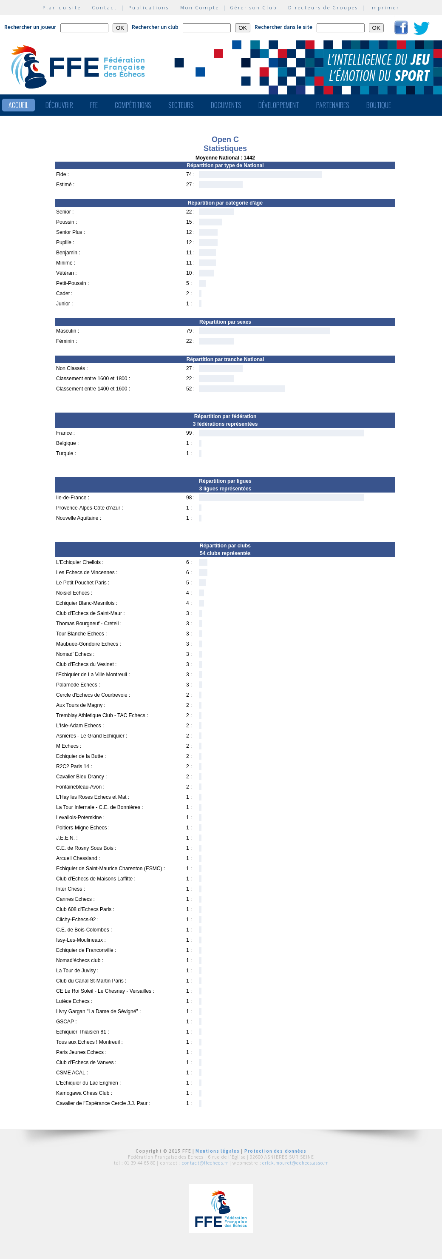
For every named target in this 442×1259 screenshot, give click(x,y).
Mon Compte (199, 7)
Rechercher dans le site (283, 27)
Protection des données (275, 1151)
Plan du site (61, 7)
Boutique (378, 105)
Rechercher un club (155, 27)
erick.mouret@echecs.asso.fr (295, 1163)
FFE (94, 105)
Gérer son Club (253, 7)
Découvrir (59, 105)
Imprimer (384, 7)
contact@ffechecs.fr (205, 1163)
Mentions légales (218, 1151)
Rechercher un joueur (30, 27)
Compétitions (133, 105)
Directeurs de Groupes (323, 7)
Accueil (18, 105)
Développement (278, 105)
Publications (148, 7)
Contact (104, 7)
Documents (226, 105)
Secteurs (181, 105)
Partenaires (332, 105)
